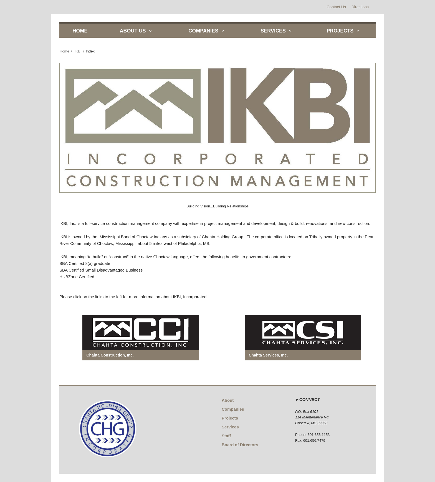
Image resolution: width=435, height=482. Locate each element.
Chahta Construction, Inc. (110, 355)
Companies (233, 409)
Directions (360, 7)
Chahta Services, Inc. (268, 355)
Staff (226, 435)
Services (230, 427)
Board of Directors (240, 444)
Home (64, 51)
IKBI (78, 51)
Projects (230, 418)
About (228, 400)
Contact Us (336, 7)
